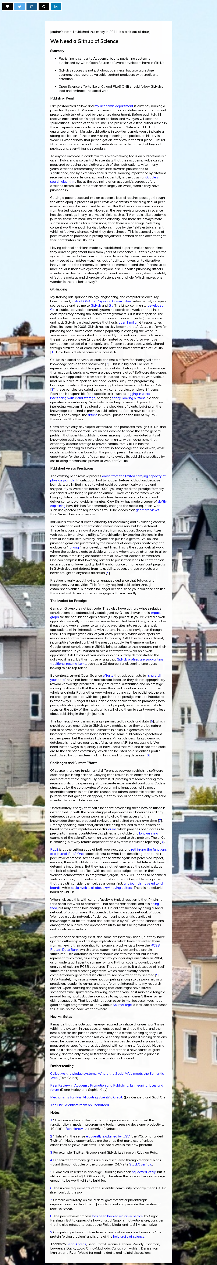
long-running (148, 833)
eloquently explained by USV (108, 1136)
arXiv (112, 829)
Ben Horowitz (76, 1128)
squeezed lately (144, 1172)
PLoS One (76, 853)
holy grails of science (129, 1236)
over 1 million (128, 322)
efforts (108, 675)
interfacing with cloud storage (72, 398)
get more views (147, 510)
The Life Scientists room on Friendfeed (79, 1105)
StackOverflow (140, 1164)
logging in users (138, 393)
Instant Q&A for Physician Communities (102, 301)
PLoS (54, 849)
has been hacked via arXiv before (117, 1216)
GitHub (96, 305)
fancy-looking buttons (129, 398)
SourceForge (122, 1005)
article (92, 415)
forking (73, 547)
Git (110, 305)
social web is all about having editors (101, 887)
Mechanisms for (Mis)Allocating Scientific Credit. (86, 1097)
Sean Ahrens (76, 1244)
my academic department (114, 106)
